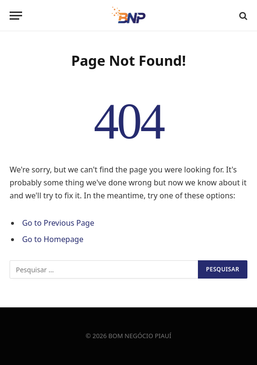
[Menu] (16, 15)
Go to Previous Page (58, 223)
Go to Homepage (53, 239)
